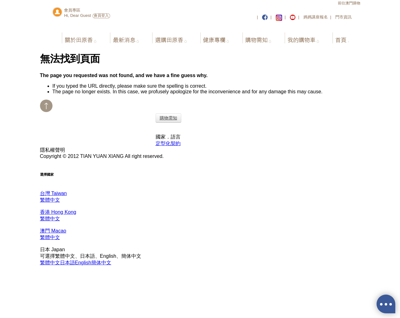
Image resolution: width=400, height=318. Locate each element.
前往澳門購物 (349, 3)
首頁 (335, 37)
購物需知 (253, 37)
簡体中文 (101, 262)
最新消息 (121, 37)
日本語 (67, 262)
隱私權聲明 (52, 150)
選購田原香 (166, 37)
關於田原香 (76, 37)
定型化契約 (168, 143)
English (83, 262)
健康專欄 (211, 37)
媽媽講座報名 (315, 17)
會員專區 (72, 10)
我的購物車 (298, 37)
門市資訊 (343, 17)
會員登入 (101, 15)
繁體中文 (50, 262)
